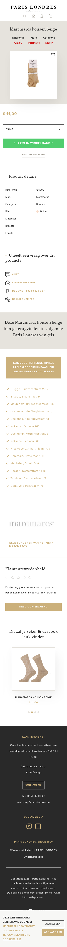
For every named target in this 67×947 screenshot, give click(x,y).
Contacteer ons (20, 282)
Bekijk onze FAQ (20, 299)
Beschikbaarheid (33, 155)
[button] (25, 16)
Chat (12, 274)
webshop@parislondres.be (33, 802)
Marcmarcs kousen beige (33, 697)
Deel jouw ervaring (33, 607)
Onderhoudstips (33, 857)
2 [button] (32, 712)
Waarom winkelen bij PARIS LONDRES (33, 850)
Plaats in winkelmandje (33, 143)
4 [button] (38, 712)
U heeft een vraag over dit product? (30, 258)
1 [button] (29, 712)
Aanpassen (53, 924)
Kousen (49, 40)
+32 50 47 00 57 (33, 796)
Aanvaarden (53, 932)
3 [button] (35, 712)
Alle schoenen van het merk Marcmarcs (31, 545)
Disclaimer (47, 888)
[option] (33, 75)
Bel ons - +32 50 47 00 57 (25, 291)
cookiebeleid (12, 939)
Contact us (33, 785)
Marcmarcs (34, 40)
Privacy (33, 888)
